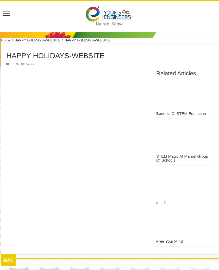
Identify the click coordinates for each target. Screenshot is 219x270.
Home (5, 40)
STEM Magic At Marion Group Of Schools (182, 158)
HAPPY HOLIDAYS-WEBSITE (37, 40)
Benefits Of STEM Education (181, 113)
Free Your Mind (169, 241)
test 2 (161, 202)
